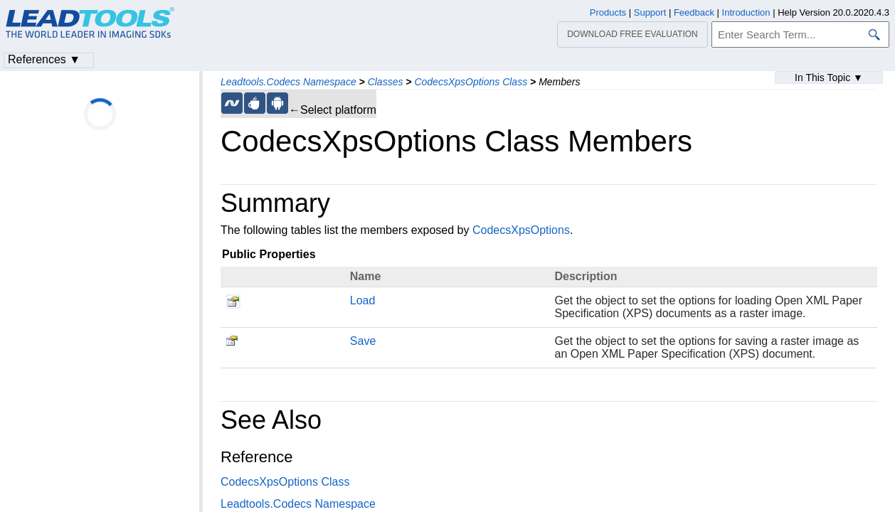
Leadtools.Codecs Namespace (288, 81)
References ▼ (44, 59)
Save (363, 341)
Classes (385, 81)
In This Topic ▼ (829, 77)
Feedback (694, 12)
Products (608, 12)
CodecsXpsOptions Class (470, 81)
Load (363, 300)
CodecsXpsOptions (521, 230)
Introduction (746, 12)
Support (650, 12)
